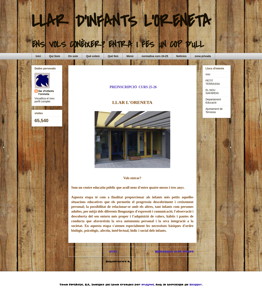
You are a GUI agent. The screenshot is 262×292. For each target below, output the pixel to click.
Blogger (195, 284)
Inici (38, 56)
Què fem (113, 56)
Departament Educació (213, 101)
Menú (130, 56)
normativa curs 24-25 (154, 56)
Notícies (181, 56)
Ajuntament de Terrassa (214, 110)
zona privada (203, 56)
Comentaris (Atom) (145, 261)
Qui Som (54, 56)
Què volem (93, 56)
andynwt (147, 284)
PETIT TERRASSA (213, 82)
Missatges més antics (174, 252)
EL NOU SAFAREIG (212, 92)
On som (73, 56)
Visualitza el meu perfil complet (45, 100)
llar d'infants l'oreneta (46, 92)
